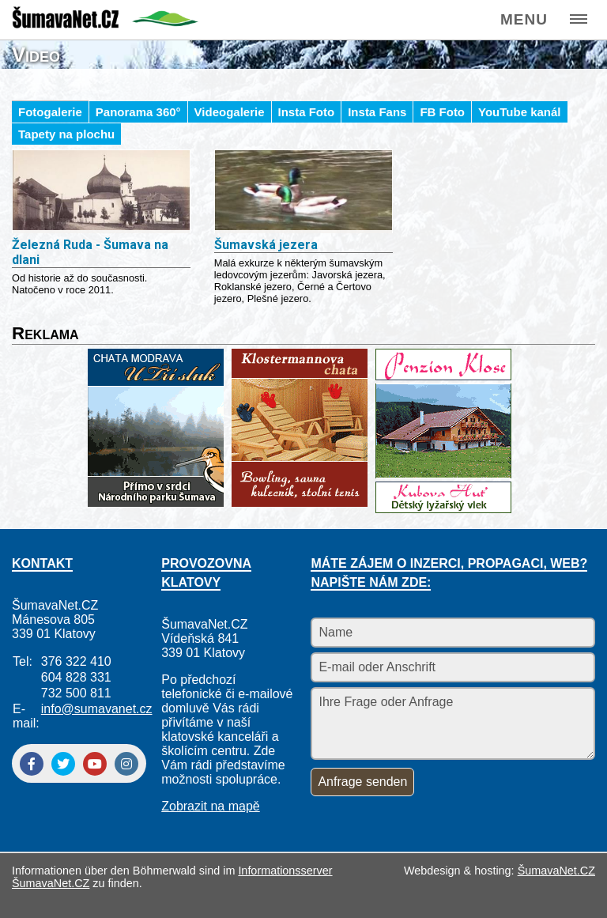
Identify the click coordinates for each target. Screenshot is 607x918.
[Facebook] (31, 764)
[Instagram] (126, 764)
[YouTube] (95, 764)
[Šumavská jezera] (303, 191)
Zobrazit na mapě (210, 806)
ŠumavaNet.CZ (556, 870)
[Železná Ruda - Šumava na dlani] (101, 191)
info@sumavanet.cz (97, 709)
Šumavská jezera (266, 244)
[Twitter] (63, 764)
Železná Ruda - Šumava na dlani (90, 252)
